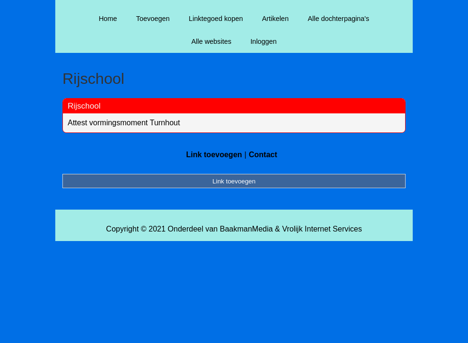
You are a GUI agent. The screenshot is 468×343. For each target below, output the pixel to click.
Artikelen (275, 18)
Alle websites (211, 41)
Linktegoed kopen (216, 18)
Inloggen (263, 41)
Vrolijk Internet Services (322, 229)
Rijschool (84, 106)
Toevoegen (153, 18)
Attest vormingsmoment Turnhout (124, 123)
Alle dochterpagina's (338, 18)
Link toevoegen (214, 155)
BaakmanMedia (246, 229)
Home (108, 18)
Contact (263, 155)
